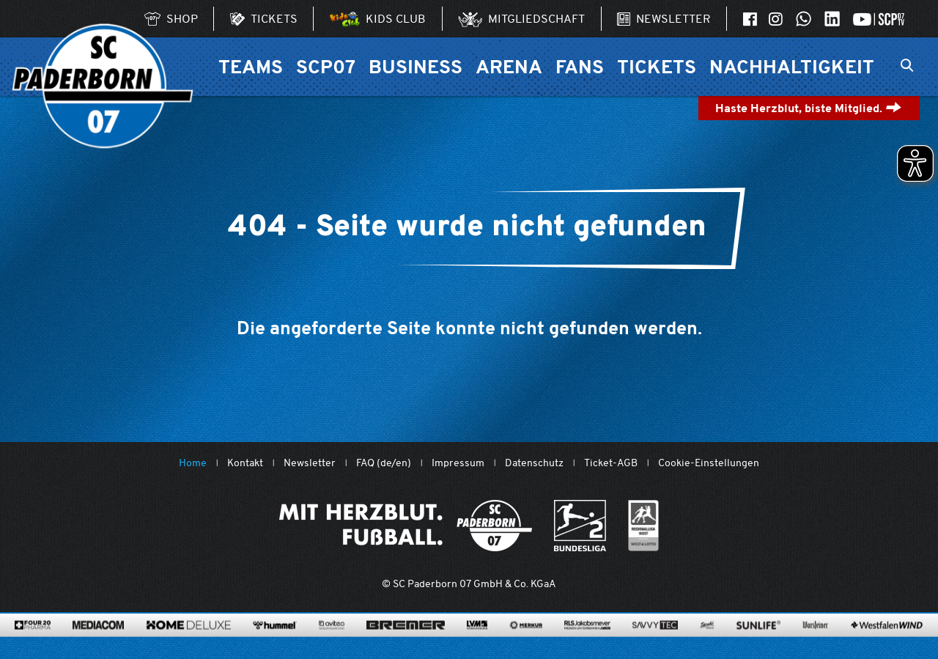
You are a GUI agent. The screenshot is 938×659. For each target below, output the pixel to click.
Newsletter (310, 463)
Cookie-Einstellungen (708, 463)
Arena (509, 66)
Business (415, 66)
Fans (579, 66)
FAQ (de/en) (383, 463)
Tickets (656, 66)
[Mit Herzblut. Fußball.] (405, 525)
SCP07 (325, 66)
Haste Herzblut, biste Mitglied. (808, 108)
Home (193, 463)
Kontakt (245, 463)
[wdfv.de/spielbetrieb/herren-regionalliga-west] (644, 525)
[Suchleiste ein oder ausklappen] (907, 66)
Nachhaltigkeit (791, 66)
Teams (250, 66)
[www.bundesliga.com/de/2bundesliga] (580, 525)
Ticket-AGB (611, 463)
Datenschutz (534, 463)
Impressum (458, 463)
